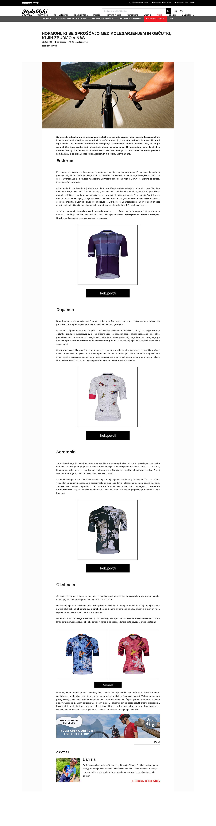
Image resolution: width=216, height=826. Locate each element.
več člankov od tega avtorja (146, 788)
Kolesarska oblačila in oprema (72, 26)
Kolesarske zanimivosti (129, 26)
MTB (171, 26)
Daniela (63, 49)
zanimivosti (52, 53)
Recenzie (47, 26)
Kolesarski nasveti (155, 26)
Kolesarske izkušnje (102, 26)
